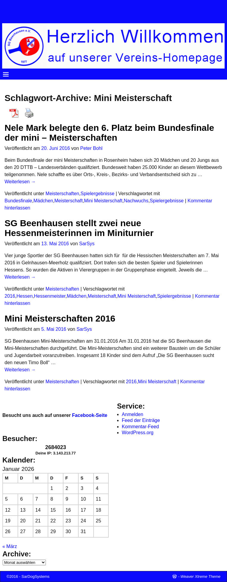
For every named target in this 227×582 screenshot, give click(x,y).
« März (9, 546)
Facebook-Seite (89, 415)
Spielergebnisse (97, 193)
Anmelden (132, 414)
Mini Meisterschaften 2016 (59, 318)
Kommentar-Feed (140, 426)
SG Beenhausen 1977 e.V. (75, 5)
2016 (9, 296)
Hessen (24, 296)
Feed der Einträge (141, 420)
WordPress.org (137, 432)
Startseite (16, 84)
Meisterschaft (68, 200)
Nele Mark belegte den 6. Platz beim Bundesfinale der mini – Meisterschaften (109, 132)
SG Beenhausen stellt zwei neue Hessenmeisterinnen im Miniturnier (78, 228)
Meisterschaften (62, 193)
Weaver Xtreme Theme (200, 576)
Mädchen (43, 200)
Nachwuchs (136, 200)
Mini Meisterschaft (103, 200)
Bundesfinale (18, 200)
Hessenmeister (50, 296)
